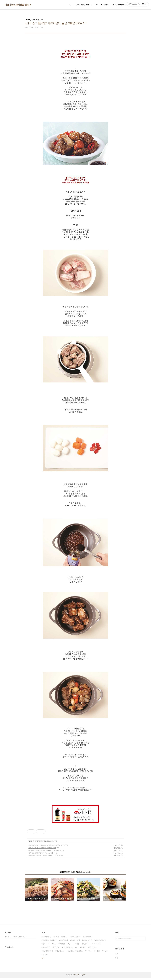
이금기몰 (56, 947)
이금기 (105, 951)
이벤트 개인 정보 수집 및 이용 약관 (16, 937)
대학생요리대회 (68, 947)
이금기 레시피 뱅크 (40, 841)
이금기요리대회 (101, 940)
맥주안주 (62, 944)
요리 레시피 (97, 944)
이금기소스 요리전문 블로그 (18, 4)
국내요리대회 (75, 940)
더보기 (43, 958)
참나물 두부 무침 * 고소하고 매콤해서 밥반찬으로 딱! (45, 850)
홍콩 (77, 944)
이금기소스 (86, 944)
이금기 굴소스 (87, 940)
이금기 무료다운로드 (119, 5)
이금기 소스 (60, 951)
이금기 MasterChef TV (83, 5)
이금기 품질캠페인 (102, 5)
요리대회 (65, 937)
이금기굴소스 (88, 937)
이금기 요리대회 (47, 951)
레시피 (57, 937)
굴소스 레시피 (75, 937)
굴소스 (71, 944)
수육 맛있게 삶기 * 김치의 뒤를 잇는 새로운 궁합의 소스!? (46, 845)
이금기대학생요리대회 (49, 940)
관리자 (83, 975)
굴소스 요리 (46, 947)
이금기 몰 (45, 954)
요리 (54, 944)
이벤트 (83, 947)
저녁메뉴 (89, 951)
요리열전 (31, 841)
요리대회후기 (46, 937)
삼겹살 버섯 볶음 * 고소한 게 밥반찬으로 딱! (42, 848)
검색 (144, 938)
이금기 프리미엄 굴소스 (75, 951)
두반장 (97, 951)
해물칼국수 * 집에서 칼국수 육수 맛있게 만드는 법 (44, 855)
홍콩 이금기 (64, 940)
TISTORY (76, 975)
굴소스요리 (46, 944)
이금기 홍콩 (92, 947)
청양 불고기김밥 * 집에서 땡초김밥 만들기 (41, 853)
